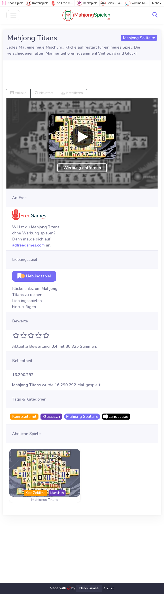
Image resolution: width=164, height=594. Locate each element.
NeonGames (89, 588)
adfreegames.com (28, 245)
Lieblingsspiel (34, 276)
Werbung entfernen (82, 167)
